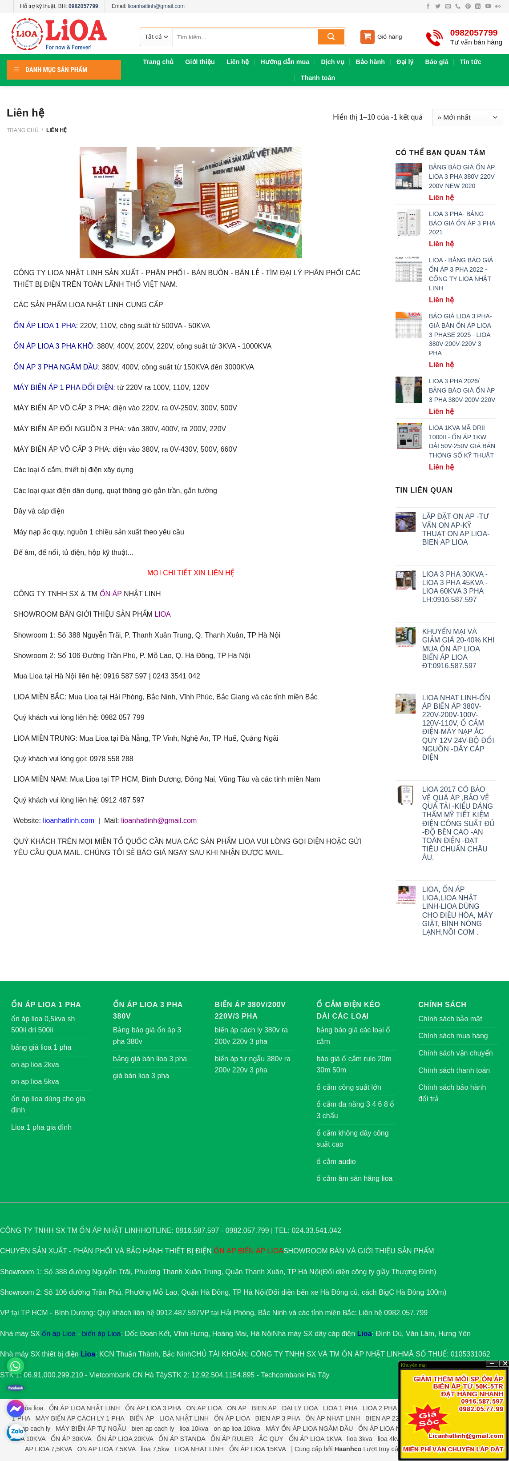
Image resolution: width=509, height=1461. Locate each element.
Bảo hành (370, 61)
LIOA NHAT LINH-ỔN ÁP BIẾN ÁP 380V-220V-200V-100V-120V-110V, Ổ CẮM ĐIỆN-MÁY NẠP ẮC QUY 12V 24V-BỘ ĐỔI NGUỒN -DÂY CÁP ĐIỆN (458, 727)
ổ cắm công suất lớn (348, 1087)
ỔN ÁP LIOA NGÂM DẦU (394, 1428)
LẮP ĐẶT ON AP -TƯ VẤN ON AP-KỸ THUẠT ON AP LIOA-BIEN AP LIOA (456, 529)
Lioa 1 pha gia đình (41, 1127)
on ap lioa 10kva (237, 1428)
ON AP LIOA (204, 1408)
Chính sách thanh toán (454, 1070)
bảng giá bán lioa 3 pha (150, 1059)
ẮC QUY (271, 1438)
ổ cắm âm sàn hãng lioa (354, 1178)
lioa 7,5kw (155, 1449)
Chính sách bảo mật (450, 1019)
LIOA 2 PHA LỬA (387, 1408)
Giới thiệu (200, 61)
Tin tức (470, 61)
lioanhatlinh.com (68, 820)
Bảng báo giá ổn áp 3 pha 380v (147, 1035)
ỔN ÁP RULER (232, 1438)
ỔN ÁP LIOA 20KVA (125, 1438)
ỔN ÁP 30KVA (71, 1438)
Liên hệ (237, 61)
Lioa (364, 1333)
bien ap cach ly (29, 1428)
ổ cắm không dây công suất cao (352, 1138)
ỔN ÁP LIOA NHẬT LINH (84, 1408)
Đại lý (404, 61)
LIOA (162, 614)
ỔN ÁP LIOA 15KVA (257, 1449)
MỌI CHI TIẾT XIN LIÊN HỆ (190, 573)
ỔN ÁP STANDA (181, 1438)
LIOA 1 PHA (340, 1408)
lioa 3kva (359, 1438)
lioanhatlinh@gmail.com (156, 6)
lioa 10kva (193, 1428)
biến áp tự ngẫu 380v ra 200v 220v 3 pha (253, 1064)
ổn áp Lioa (59, 1333)
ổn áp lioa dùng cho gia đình (48, 1104)
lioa (38, 1408)
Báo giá (436, 61)
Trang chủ (158, 61)
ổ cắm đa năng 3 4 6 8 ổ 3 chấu (355, 1110)
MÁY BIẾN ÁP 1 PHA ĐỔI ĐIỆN (63, 387)
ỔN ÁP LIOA (232, 1418)
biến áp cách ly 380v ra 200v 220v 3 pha (251, 1035)
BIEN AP (264, 1408)
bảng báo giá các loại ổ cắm (353, 1035)
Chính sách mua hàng (453, 1036)
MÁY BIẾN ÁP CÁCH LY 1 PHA (79, 1418)
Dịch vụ (332, 61)
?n (492, 1364)
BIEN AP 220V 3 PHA (396, 1418)
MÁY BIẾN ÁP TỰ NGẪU (91, 1428)
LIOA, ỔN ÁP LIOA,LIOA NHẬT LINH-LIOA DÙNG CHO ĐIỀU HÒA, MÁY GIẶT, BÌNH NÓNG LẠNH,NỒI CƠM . (457, 911)
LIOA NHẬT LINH (184, 1418)
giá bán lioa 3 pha (141, 1076)
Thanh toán (318, 77)
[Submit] (331, 37)
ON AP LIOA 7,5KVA (106, 1449)
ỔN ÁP (111, 594)
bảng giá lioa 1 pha (41, 1047)
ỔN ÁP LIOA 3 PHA (153, 1408)
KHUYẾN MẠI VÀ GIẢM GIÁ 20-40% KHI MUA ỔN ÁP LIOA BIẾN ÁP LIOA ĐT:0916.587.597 (458, 649)
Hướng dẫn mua (284, 61)
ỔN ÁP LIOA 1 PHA (44, 325)
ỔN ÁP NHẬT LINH (372, 1354)
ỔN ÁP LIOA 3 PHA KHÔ (53, 346)
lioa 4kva (390, 1438)
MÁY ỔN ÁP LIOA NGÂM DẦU (309, 1428)
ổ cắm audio (335, 1161)
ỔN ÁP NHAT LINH (332, 1418)
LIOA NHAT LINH (199, 1449)
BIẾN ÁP (251, 1251)
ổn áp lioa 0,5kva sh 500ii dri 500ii (43, 1024)
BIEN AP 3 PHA (277, 1418)
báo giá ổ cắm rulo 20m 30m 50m (353, 1064)
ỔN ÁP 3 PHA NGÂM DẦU (55, 367)
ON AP (236, 1408)
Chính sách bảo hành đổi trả (452, 1093)
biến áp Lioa (101, 1333)
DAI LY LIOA (300, 1408)
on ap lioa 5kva (35, 1081)
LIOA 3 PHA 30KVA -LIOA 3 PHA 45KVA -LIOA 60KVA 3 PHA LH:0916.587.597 (455, 587)
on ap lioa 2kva (35, 1064)
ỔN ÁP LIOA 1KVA (315, 1438)
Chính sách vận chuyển (455, 1053)
